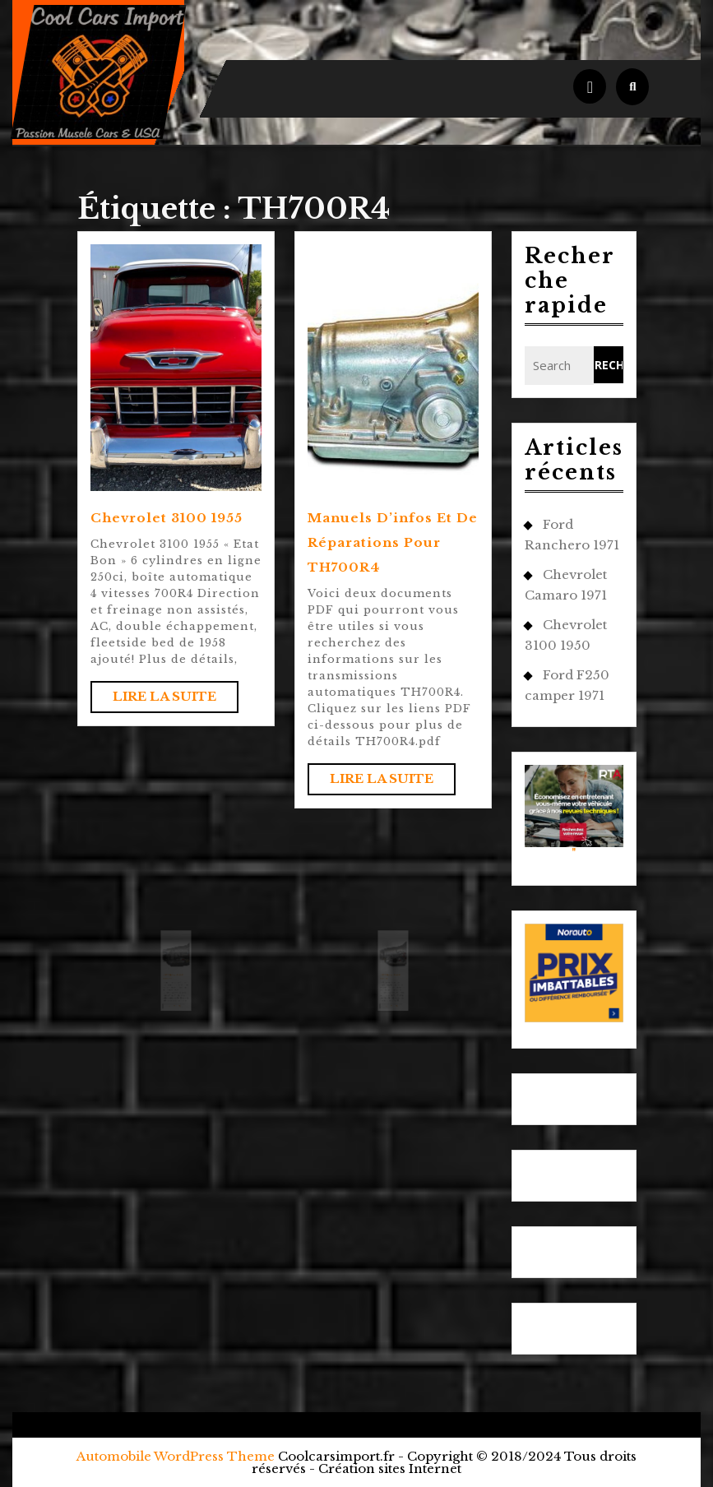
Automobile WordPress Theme (175, 1456)
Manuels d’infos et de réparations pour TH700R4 (393, 542)
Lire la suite (175, 700)
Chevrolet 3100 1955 (166, 518)
